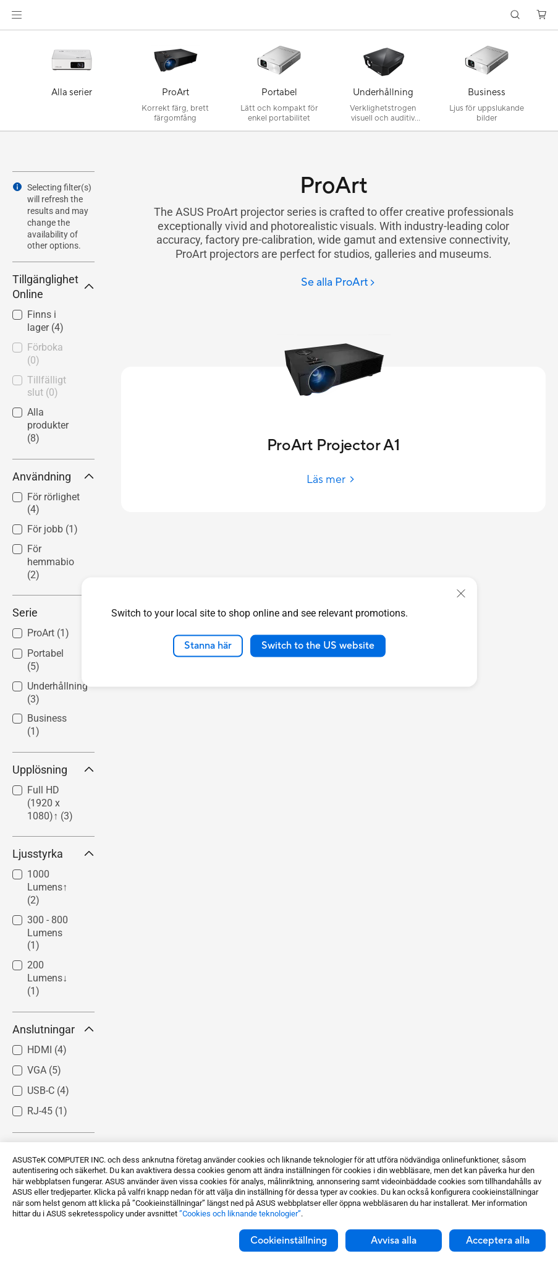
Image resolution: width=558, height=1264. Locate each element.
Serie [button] (53, 612)
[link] (279, 15)
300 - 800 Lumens (47, 933)
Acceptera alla (498, 1240)
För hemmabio (50, 562)
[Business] (487, 83)
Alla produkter (48, 425)
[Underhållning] (383, 83)
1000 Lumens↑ (47, 887)
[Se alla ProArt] (338, 283)
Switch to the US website (317, 645)
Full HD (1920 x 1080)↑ (50, 803)
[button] (16, 14)
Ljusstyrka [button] (53, 853)
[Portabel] (279, 83)
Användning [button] (53, 476)
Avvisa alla (393, 1240)
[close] (461, 594)
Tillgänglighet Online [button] (53, 287)
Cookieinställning (288, 1240)
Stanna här (208, 645)
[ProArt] (175, 83)
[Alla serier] (72, 83)
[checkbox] (53, 562)
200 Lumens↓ (47, 978)
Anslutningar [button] (53, 1029)
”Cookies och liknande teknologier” (240, 1213)
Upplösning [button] (53, 769)
